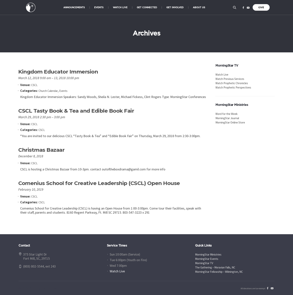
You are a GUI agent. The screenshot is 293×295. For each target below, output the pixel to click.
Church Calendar (48, 91)
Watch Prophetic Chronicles (231, 83)
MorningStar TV (204, 263)
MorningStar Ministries (208, 254)
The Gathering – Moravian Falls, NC (215, 267)
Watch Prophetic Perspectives (233, 87)
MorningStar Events (206, 259)
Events (63, 91)
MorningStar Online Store (230, 122)
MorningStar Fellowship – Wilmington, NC (219, 271)
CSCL (41, 130)
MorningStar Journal (227, 118)
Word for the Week (226, 114)
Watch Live (221, 74)
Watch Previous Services (229, 79)
